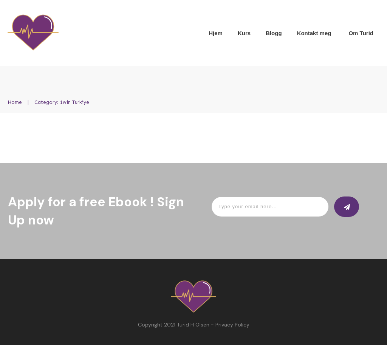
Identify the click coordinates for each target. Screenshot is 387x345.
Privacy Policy (232, 324)
